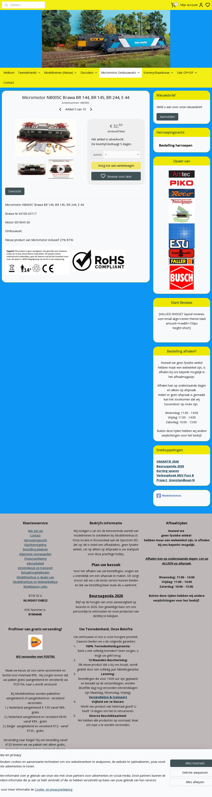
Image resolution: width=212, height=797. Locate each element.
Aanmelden (167, 117)
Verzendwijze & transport (108, 697)
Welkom (9, 73)
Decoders (89, 73)
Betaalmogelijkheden (35, 572)
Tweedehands (29, 73)
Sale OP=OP (187, 73)
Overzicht (14, 191)
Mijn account (192, 4)
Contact (9, 82)
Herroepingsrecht (35, 540)
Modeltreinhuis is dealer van (35, 577)
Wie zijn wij (35, 531)
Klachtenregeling (35, 545)
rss (116, 775)
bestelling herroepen (132, 775)
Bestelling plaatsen (35, 549)
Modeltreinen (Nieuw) (60, 73)
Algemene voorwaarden (35, 554)
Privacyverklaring (35, 559)
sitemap (107, 775)
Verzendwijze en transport (35, 568)
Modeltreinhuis (169, 495)
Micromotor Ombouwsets (120, 73)
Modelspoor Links (35, 586)
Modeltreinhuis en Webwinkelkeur (35, 582)
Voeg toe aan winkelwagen (116, 166)
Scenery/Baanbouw (158, 73)
